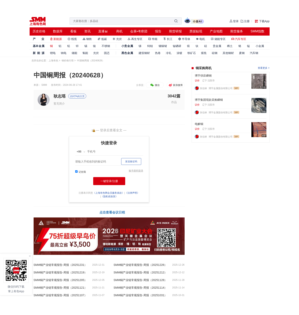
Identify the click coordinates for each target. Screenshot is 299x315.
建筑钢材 (144, 53)
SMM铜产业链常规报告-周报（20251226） (140, 264)
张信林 (204, 88)
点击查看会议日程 (112, 212)
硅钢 (214, 53)
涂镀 (179, 53)
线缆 (72, 39)
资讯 (87, 31)
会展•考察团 (138, 31)
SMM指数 (257, 31)
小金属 (260, 46)
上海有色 (53, 60)
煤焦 (204, 53)
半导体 (184, 39)
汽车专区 (238, 39)
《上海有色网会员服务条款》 (108, 192)
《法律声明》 (132, 192)
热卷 (158, 53)
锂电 (53, 53)
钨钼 (150, 46)
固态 (107, 53)
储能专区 (218, 39)
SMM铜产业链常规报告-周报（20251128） (140, 280)
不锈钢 (106, 46)
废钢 (242, 53)
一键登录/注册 (109, 181)
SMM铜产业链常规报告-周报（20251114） (140, 287)
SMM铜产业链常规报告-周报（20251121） (60, 287)
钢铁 (87, 39)
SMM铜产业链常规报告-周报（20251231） (60, 264)
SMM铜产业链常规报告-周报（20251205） (60, 280)
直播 (101, 31)
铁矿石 (191, 53)
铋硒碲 (177, 46)
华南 (152, 39)
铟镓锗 (163, 46)
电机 (200, 39)
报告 (158, 31)
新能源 (56, 39)
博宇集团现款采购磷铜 (209, 99)
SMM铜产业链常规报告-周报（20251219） (60, 272)
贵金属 (217, 46)
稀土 (230, 46)
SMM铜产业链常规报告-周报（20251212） (140, 272)
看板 (73, 31)
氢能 (85, 53)
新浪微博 (175, 85)
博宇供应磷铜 (203, 75)
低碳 (102, 39)
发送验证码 (131, 161)
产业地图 (216, 31)
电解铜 (199, 124)
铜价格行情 (68, 60)
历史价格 (39, 31)
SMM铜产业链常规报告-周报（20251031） (140, 295)
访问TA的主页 (77, 96)
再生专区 (135, 39)
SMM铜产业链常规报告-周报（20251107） (60, 295)
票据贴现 (195, 31)
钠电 (63, 53)
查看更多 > (263, 68)
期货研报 (175, 31)
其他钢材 (228, 53)
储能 (74, 53)
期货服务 (236, 31)
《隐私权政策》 (109, 196)
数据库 (58, 31)
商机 (119, 31)
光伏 (117, 39)
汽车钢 (254, 53)
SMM (44, 85)
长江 (167, 39)
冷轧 (168, 53)
